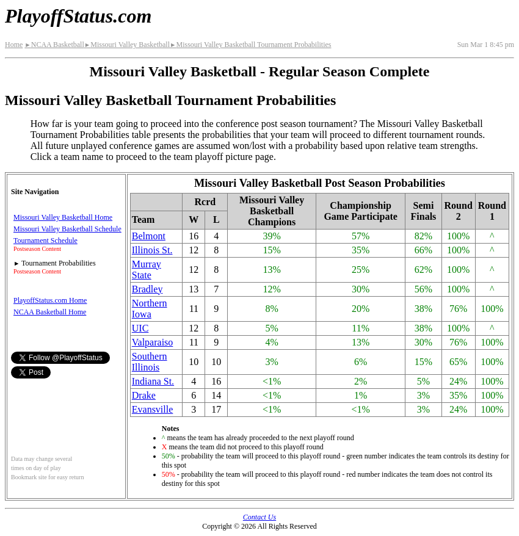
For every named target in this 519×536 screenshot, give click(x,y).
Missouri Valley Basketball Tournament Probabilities (250, 44)
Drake (144, 395)
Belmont (148, 236)
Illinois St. (152, 250)
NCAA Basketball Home (49, 312)
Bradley (147, 289)
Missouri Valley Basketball (127, 44)
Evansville (152, 409)
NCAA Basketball (54, 44)
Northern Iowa (149, 308)
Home (14, 44)
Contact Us (259, 517)
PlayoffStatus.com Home (50, 300)
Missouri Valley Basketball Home (62, 217)
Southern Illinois (149, 361)
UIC (140, 328)
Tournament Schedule (45, 240)
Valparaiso (152, 342)
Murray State (146, 269)
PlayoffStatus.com (78, 16)
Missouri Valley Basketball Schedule (67, 229)
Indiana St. (153, 381)
